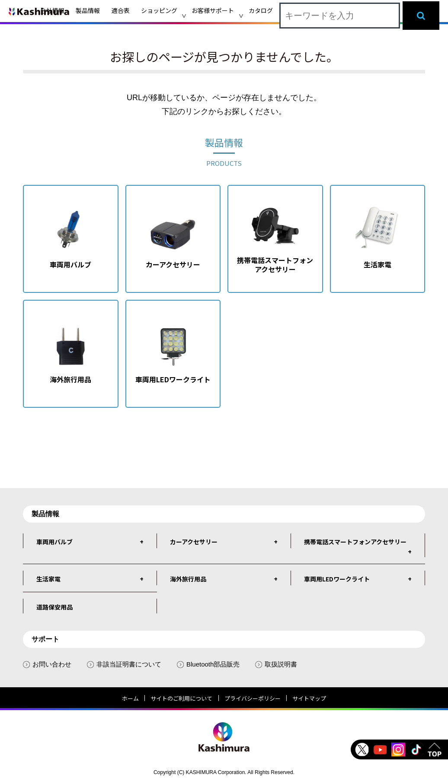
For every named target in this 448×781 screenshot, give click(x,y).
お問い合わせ (47, 664)
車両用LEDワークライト (337, 579)
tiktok (416, 749)
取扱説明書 (276, 664)
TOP (435, 749)
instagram (398, 749)
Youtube (380, 749)
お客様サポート (213, 10)
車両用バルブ (54, 541)
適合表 (121, 10)
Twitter (362, 749)
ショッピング (159, 10)
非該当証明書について (124, 664)
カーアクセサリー (194, 541)
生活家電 (48, 579)
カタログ (261, 10)
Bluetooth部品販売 (208, 664)
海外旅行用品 (188, 579)
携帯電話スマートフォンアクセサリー (355, 541)
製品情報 (88, 10)
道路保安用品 (54, 607)
